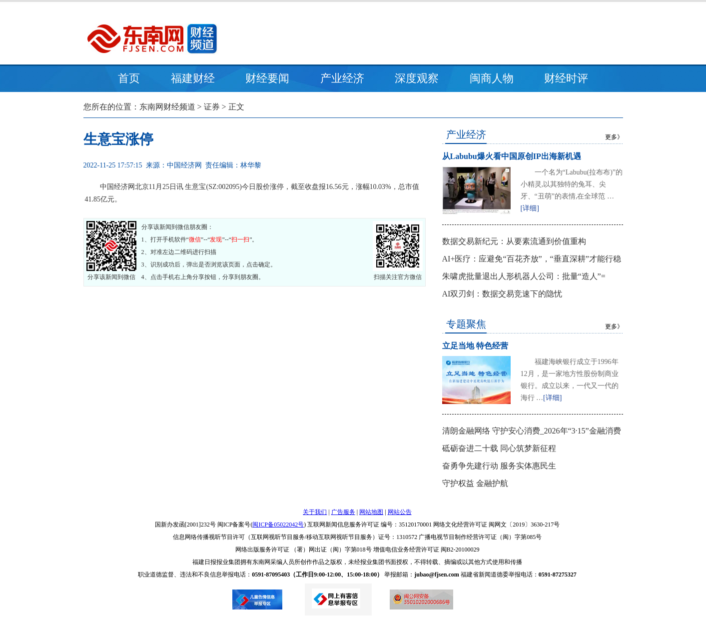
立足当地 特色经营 (475, 346)
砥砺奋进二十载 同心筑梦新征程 (499, 448)
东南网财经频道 (167, 106)
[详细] (530, 208)
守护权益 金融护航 (475, 483)
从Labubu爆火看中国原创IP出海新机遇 (511, 156)
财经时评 (566, 78)
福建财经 (193, 78)
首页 (129, 78)
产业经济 (342, 78)
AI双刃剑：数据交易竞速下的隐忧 (502, 294)
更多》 (614, 137)
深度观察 (417, 78)
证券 (212, 106)
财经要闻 (267, 78)
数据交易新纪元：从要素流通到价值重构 (514, 241)
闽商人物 (492, 78)
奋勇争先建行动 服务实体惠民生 (499, 466)
